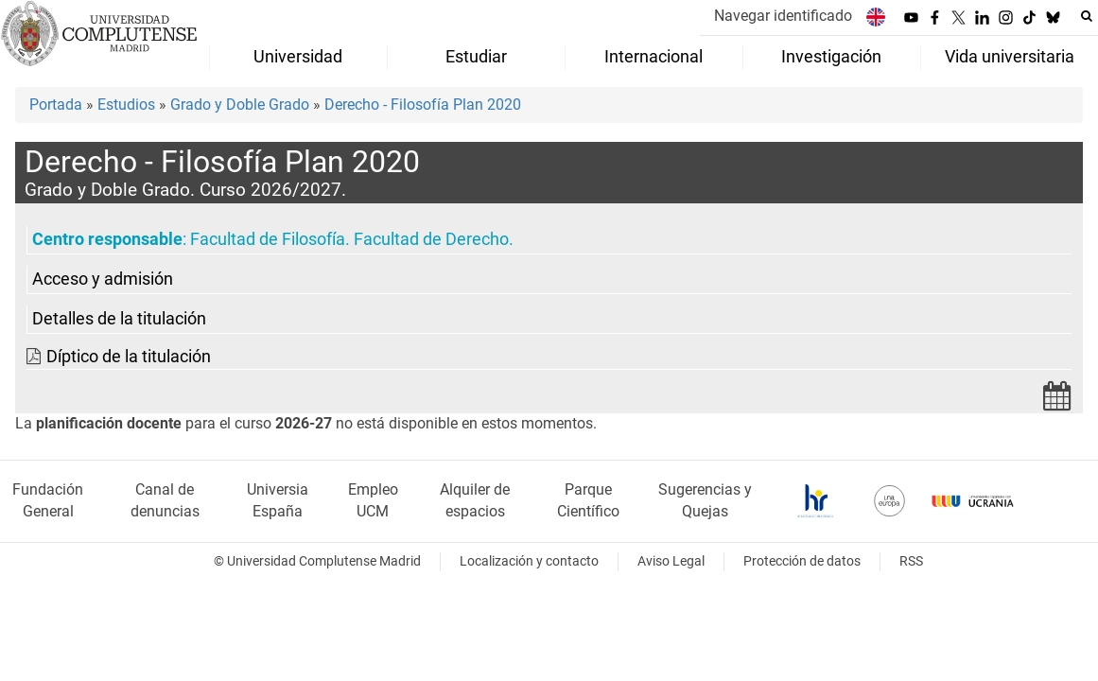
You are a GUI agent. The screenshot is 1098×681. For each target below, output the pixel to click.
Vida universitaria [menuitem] (1009, 56)
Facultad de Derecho (431, 239)
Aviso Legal (671, 561)
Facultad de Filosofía (267, 239)
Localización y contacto (529, 561)
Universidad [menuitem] (297, 56)
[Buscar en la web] (1086, 16)
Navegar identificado (783, 16)
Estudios (126, 105)
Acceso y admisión (102, 279)
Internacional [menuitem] (653, 56)
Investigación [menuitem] (831, 56)
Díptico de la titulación (128, 356)
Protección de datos (802, 561)
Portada (55, 105)
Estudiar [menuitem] (476, 56)
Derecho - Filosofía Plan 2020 (422, 105)
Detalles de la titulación (119, 318)
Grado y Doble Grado (239, 105)
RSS (911, 561)
